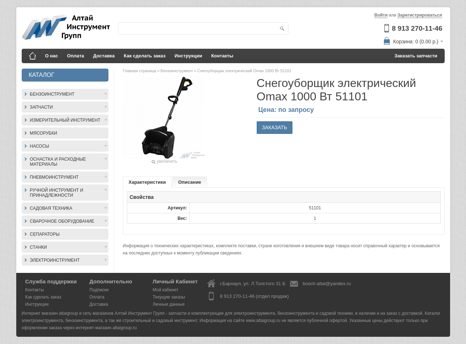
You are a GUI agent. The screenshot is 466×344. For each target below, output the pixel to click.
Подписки (98, 289)
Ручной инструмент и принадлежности (57, 193)
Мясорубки (43, 133)
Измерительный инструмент (65, 120)
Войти (381, 15)
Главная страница (140, 71)
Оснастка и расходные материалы (58, 162)
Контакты (222, 55)
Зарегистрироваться (419, 15)
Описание (189, 182)
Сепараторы (45, 234)
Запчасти (41, 107)
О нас (51, 55)
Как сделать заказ (145, 55)
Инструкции (188, 55)
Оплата (75, 55)
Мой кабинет (165, 289)
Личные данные (168, 304)
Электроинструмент (55, 260)
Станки (38, 247)
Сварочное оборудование (62, 221)
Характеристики (147, 182)
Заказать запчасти (415, 55)
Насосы (39, 146)
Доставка (104, 55)
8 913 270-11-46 (417, 28)
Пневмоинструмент (54, 177)
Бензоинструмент (52, 94)
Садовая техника (51, 208)
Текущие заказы (169, 297)
